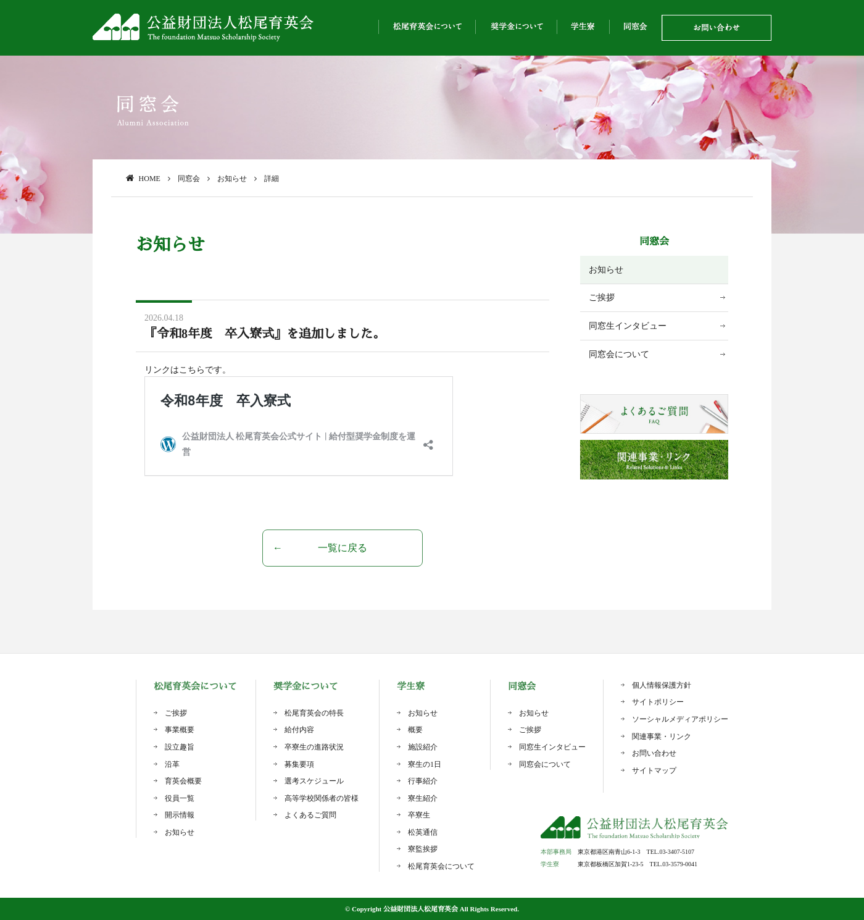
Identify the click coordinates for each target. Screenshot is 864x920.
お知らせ (606, 269)
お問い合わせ (654, 753)
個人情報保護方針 (661, 685)
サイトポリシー (658, 702)
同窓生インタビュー (628, 326)
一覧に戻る (342, 547)
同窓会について (619, 354)
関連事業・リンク (661, 736)
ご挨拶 (602, 297)
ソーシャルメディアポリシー (680, 719)
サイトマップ (654, 770)
